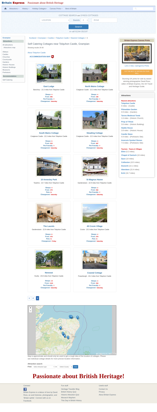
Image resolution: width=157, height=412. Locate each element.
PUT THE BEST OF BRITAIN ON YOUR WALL (137, 72)
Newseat (49, 273)
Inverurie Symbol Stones (131, 140)
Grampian (42, 38)
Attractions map (9, 47)
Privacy (102, 392)
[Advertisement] (13, 114)
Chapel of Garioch (129, 155)
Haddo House (127, 128)
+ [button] (30, 308)
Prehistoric (7, 72)
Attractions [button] (14, 9)
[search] (143, 8)
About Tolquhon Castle (37, 53)
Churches (6, 57)
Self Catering (7, 80)
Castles (51, 38)
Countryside (7, 59)
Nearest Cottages (78, 38)
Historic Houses (8, 65)
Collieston (125, 162)
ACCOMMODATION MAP (40, 57)
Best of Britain (70, 9)
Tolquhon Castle (62, 38)
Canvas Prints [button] (56, 9)
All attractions (8, 45)
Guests (76, 20)
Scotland (32, 38)
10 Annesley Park (49, 179)
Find (29, 367)
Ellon (123, 152)
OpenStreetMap (106, 353)
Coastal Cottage (94, 273)
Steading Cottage (95, 133)
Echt (123, 173)
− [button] (30, 311)
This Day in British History (71, 400)
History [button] (25, 9)
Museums (6, 70)
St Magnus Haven (94, 179)
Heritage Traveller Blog (70, 389)
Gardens (6, 62)
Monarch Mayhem (68, 398)
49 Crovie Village (94, 226)
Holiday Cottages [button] (39, 9)
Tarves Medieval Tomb (130, 116)
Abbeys (5, 52)
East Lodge (49, 86)
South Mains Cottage (49, 133)
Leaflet (98, 353)
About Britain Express (107, 395)
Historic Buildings (9, 67)
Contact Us (103, 389)
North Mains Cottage (94, 86)
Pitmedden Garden (129, 109)
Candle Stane (127, 134)
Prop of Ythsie (127, 122)
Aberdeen (125, 170)
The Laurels (48, 226)
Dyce (123, 159)
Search (78, 26)
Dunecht (124, 166)
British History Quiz (68, 392)
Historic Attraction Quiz (70, 395)
